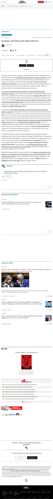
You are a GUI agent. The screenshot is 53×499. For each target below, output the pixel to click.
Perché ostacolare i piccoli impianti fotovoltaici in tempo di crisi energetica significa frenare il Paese (25, 172)
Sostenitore (8, 176)
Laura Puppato (8, 44)
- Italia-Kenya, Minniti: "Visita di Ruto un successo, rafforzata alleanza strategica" (18, 394)
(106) (50, 296)
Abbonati (40, 2)
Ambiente (5, 32)
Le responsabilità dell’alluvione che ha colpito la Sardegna (30, 77)
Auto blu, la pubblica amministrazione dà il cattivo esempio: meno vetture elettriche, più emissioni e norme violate (21, 203)
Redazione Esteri (6, 323)
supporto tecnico (12, 476)
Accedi (21, 457)
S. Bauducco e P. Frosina (7, 296)
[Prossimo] (50, 186)
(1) (50, 310)
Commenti (4, 50)
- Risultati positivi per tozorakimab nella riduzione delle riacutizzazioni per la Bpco (18, 398)
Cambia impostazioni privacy (17, 494)
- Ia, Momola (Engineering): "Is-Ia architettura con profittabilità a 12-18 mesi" (17, 387)
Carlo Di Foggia (5, 310)
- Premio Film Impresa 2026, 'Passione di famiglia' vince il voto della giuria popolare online (20, 396)
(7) (5, 180)
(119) (50, 323)
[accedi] (48, 2)
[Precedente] (45, 186)
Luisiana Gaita (5, 209)
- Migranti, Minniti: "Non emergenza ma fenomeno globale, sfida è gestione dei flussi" (19, 391)
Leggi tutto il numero (26, 372)
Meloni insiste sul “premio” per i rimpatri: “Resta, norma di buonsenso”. (23, 269)
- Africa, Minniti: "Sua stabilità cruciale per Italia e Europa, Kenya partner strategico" (18, 389)
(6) (50, 209)
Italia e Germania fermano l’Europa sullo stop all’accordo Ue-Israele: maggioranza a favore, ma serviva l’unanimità (22, 317)
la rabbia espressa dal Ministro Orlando (29, 122)
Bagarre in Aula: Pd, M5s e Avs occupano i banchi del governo (26, 270)
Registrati (32, 457)
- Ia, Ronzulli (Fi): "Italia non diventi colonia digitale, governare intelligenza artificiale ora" (19, 384)
